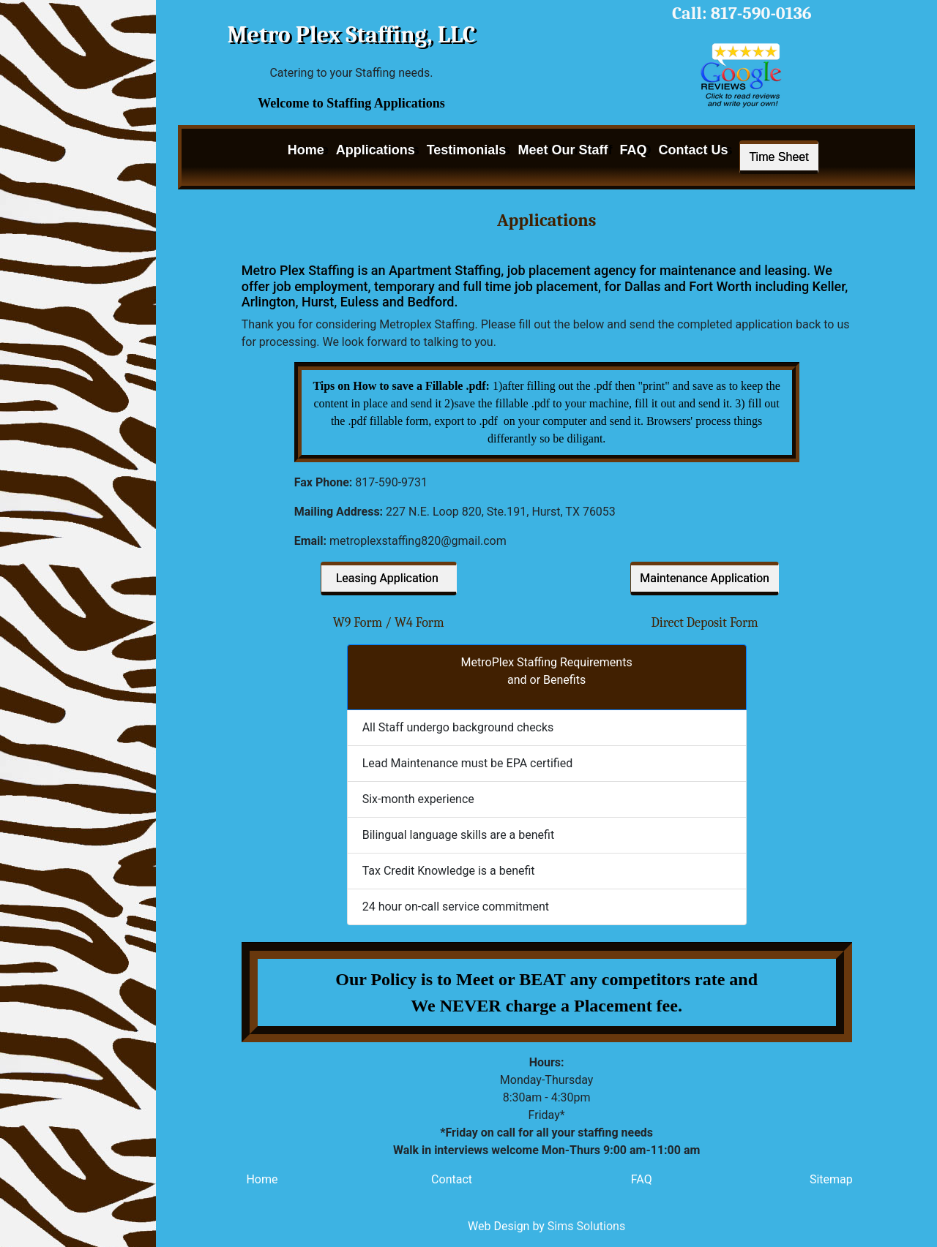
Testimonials (467, 150)
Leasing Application (388, 578)
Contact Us (693, 150)
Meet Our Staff (563, 150)
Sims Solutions (586, 1226)
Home (306, 150)
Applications (375, 150)
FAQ (632, 150)
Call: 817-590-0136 (742, 13)
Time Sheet (778, 157)
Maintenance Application (704, 578)
